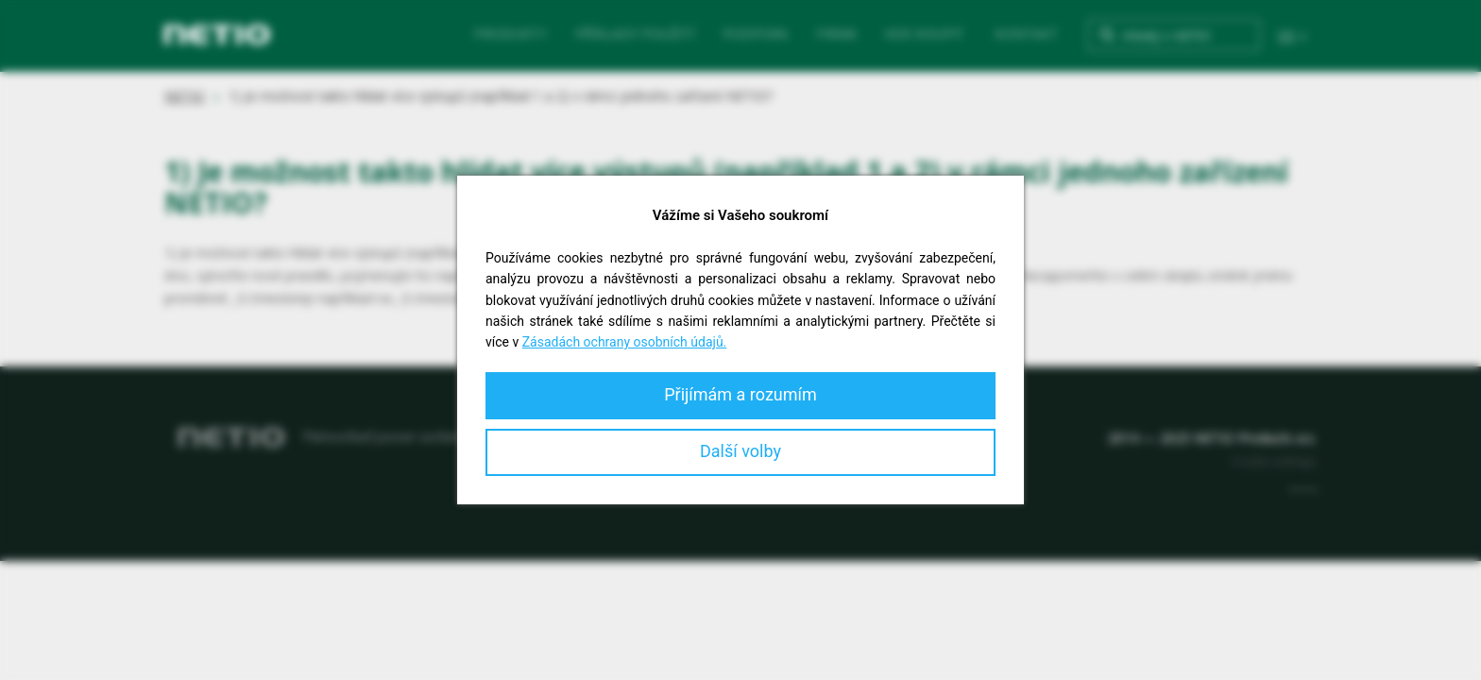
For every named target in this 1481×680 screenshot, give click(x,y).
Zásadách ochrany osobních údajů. (624, 341)
